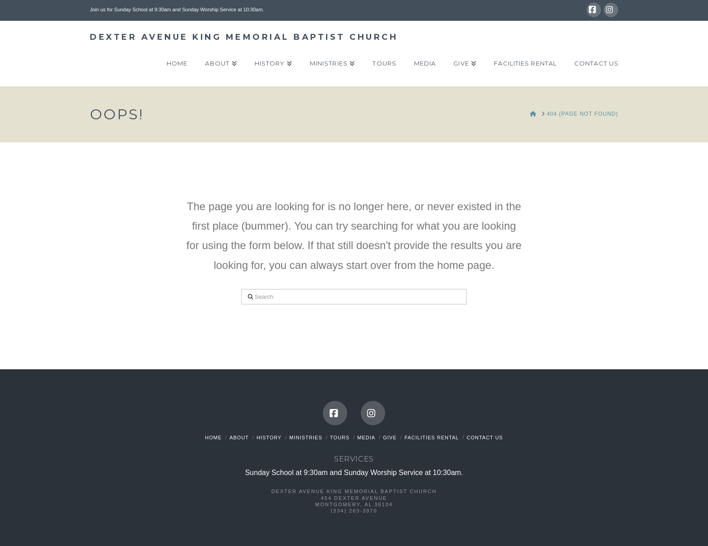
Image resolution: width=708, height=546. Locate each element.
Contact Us (484, 437)
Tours (339, 437)
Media (366, 437)
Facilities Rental (432, 437)
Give (389, 437)
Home (213, 437)
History (269, 437)
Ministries (305, 437)
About (239, 437)
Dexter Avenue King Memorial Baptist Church (244, 37)
